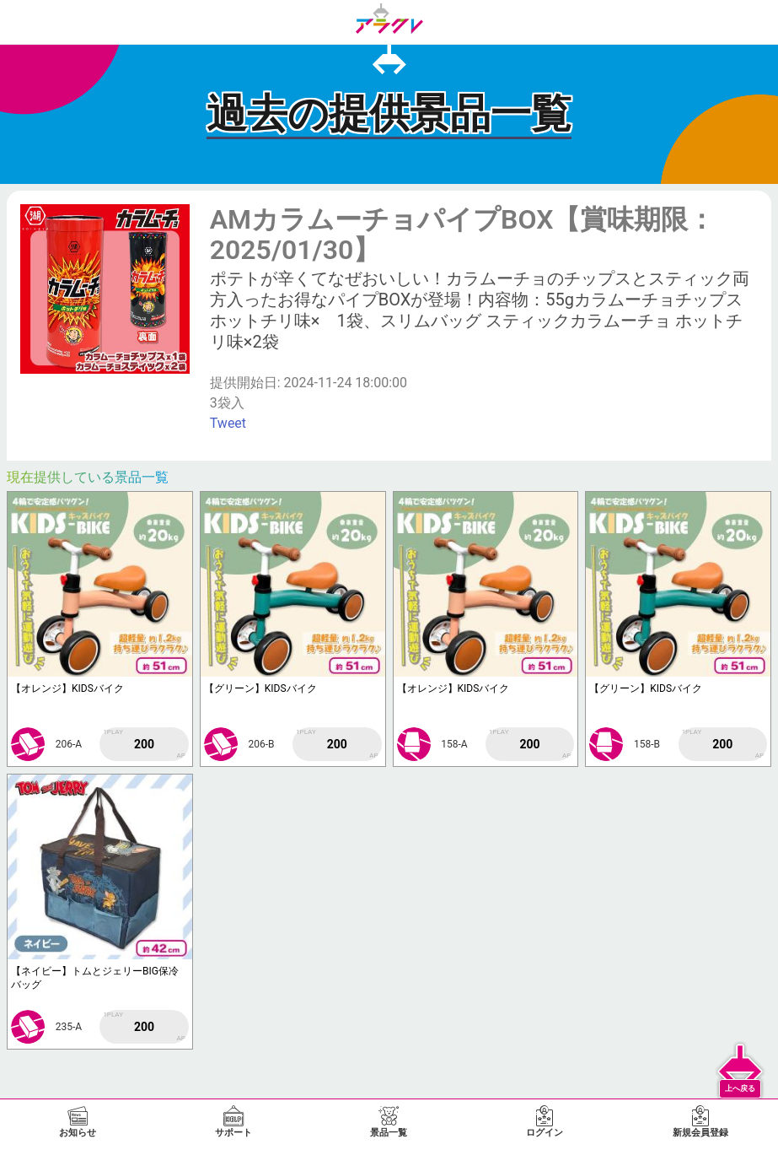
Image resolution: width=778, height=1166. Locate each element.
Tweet (228, 423)
